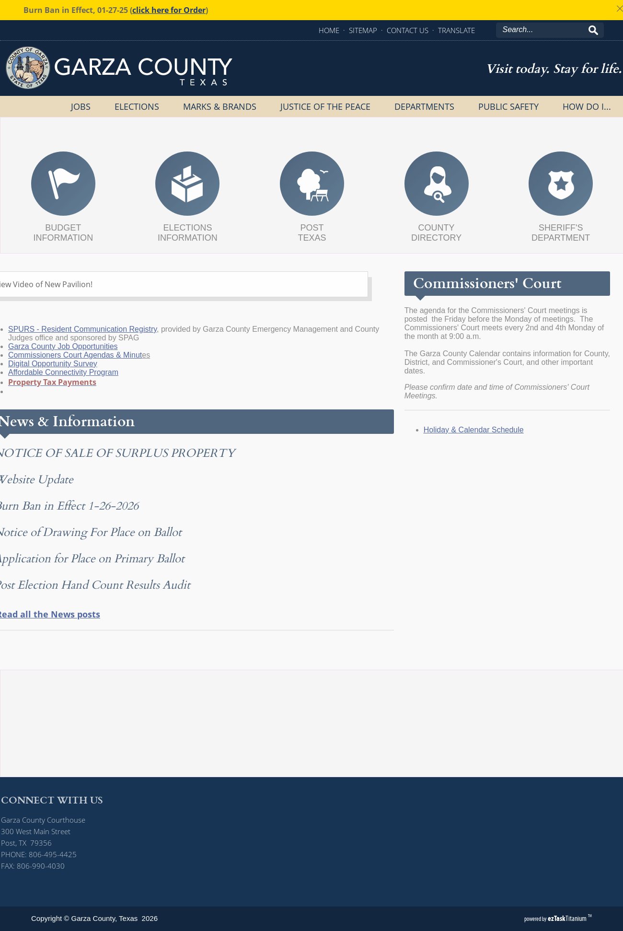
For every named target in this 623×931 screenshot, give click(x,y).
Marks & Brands (219, 106)
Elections (137, 106)
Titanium (568, 918)
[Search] (545, 29)
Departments (424, 106)
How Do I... (587, 106)
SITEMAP (363, 30)
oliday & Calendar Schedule (459, 430)
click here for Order (169, 10)
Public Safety (508, 106)
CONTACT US (407, 30)
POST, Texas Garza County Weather (312, 750)
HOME (329, 30)
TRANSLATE (456, 30)
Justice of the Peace (325, 106)
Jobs (81, 106)
